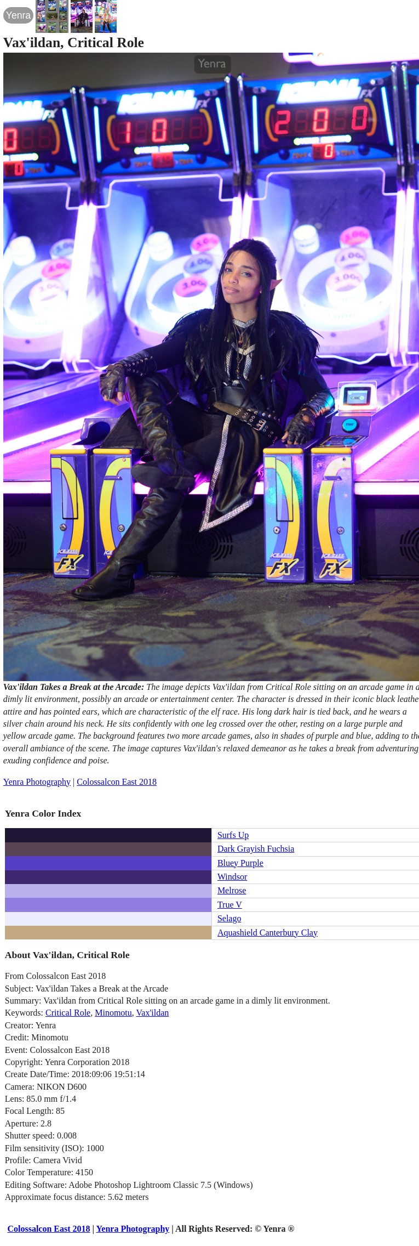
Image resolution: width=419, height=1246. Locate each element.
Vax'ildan (152, 1012)
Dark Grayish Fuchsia (255, 848)
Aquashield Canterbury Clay (267, 932)
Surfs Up (233, 835)
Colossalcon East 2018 (117, 781)
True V (229, 904)
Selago (229, 918)
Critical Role (67, 1012)
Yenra (18, 15)
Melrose (231, 890)
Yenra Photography (37, 781)
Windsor (232, 876)
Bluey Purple (240, 863)
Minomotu (113, 1012)
